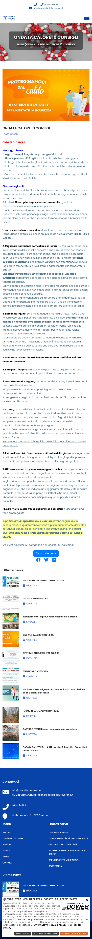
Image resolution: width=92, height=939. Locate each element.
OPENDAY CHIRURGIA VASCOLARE (41, 653)
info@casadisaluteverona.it (46, 8)
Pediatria (8, 844)
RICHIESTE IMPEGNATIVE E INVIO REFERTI (67, 852)
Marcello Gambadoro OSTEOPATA (68, 838)
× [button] (87, 900)
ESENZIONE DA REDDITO (35, 671)
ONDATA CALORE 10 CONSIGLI (38, 635)
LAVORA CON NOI (58, 832)
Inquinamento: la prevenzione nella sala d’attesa (50, 616)
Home (21, 44)
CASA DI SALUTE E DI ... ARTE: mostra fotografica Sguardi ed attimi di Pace (55, 749)
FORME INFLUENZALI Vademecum (41, 710)
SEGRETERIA (55, 866)
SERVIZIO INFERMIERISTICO (64, 860)
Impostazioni (22, 933)
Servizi (6, 850)
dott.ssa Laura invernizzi (63, 844)
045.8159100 (49, 4)
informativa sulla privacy (50, 924)
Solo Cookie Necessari (45, 933)
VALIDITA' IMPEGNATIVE (35, 598)
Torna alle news (46, 553)
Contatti (7, 862)
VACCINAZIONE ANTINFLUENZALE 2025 (43, 580)
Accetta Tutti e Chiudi (74, 933)
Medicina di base (13, 838)
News (31, 44)
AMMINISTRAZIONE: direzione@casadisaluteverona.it (42, 794)
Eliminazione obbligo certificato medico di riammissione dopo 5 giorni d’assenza (54, 691)
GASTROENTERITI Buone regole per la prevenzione (50, 729)
